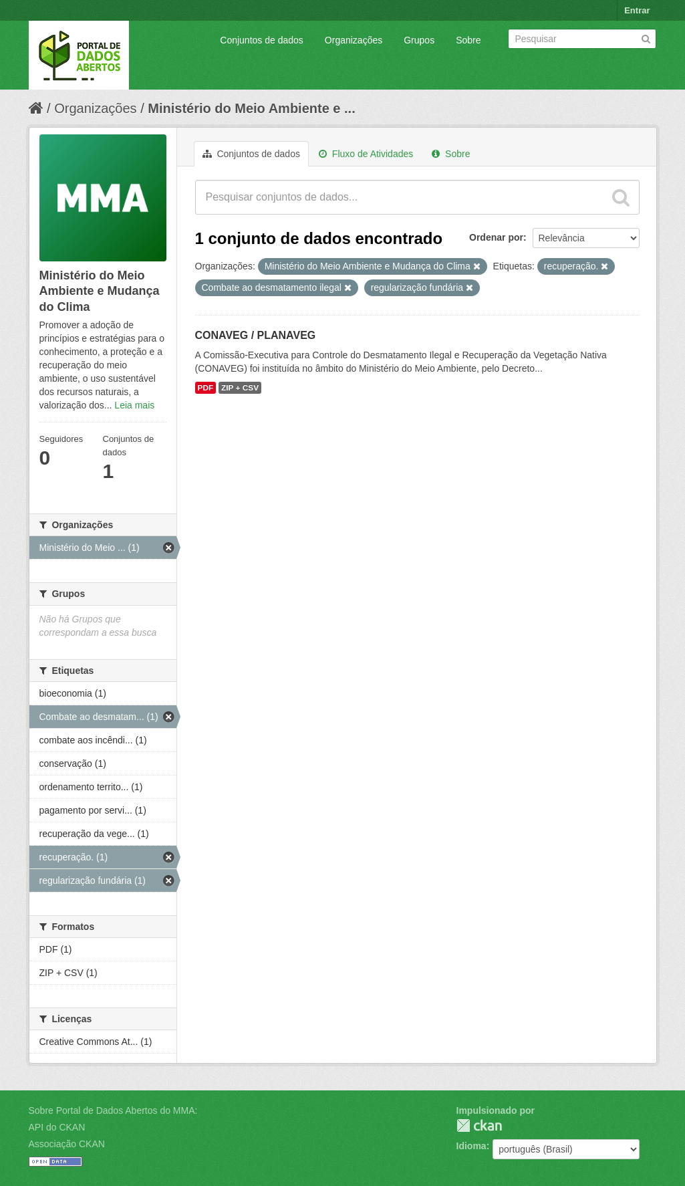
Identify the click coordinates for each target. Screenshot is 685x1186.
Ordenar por (496, 237)
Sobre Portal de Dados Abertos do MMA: (113, 1110)
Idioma (471, 1146)
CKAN (479, 1125)
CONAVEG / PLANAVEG (255, 335)
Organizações (353, 40)
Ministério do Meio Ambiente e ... (251, 108)
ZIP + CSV (240, 387)
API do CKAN (57, 1127)
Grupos (419, 40)
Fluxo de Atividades (366, 153)
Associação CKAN (67, 1144)
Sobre (468, 40)
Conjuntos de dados (261, 40)
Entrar (637, 10)
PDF (206, 387)
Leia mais (134, 405)
